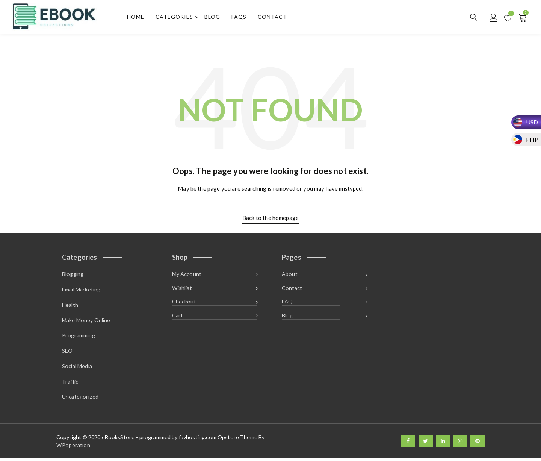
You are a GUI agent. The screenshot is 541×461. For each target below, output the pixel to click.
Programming (78, 337)
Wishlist (182, 288)
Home (136, 17)
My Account (187, 274)
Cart (177, 317)
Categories (175, 17)
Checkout (184, 303)
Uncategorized (80, 399)
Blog (213, 17)
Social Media (77, 368)
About (290, 274)
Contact (273, 17)
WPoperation (73, 447)
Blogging (72, 274)
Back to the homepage (270, 218)
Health (70, 306)
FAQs (239, 17)
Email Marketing (81, 290)
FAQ (287, 303)
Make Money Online (86, 321)
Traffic (70, 383)
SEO (67, 352)
